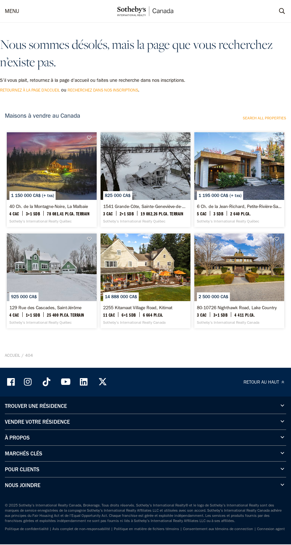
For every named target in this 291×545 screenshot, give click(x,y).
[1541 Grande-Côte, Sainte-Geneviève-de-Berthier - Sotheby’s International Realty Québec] (145, 178)
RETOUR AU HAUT (264, 378)
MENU (12, 11)
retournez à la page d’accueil (30, 90)
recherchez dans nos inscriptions (103, 90)
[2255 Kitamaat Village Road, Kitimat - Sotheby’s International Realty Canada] (145, 278)
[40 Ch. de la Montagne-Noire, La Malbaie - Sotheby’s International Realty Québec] (52, 178)
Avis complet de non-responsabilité (81, 525)
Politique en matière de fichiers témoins (146, 525)
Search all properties (264, 118)
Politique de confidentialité (26, 525)
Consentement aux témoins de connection (218, 525)
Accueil (12, 351)
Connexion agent (271, 525)
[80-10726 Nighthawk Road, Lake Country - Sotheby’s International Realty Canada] (239, 278)
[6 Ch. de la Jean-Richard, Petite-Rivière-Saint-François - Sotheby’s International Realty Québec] (239, 178)
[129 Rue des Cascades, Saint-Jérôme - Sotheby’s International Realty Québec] (52, 278)
